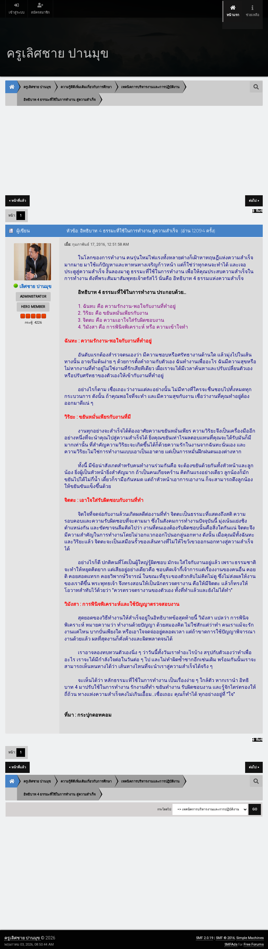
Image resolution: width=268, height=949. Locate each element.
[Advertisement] (134, 140)
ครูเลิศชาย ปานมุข (22, 934)
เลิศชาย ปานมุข (36, 276)
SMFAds (230, 941)
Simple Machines (250, 935)
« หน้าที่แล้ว (17, 190)
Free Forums (254, 941)
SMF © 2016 (225, 935)
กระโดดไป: (164, 806)
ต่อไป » (254, 190)
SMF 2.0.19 (204, 935)
